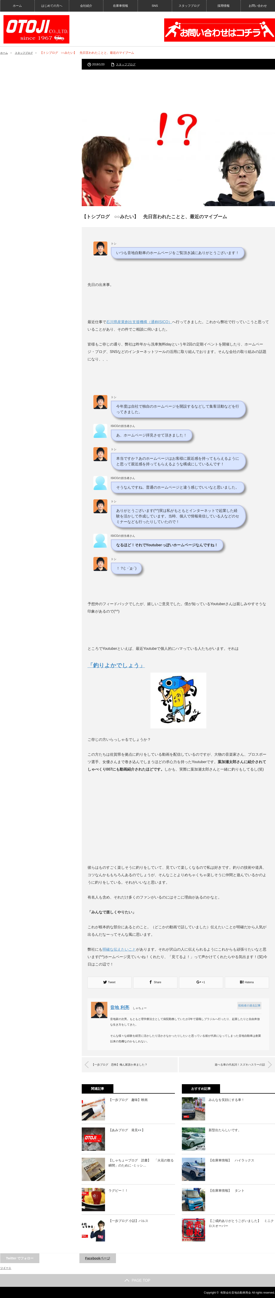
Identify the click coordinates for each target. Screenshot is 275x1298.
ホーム (17, 5)
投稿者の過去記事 (249, 1005)
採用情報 (223, 5)
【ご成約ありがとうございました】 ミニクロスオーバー (241, 1222)
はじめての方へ (51, 5)
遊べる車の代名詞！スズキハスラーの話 (234, 1064)
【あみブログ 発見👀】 (127, 1129)
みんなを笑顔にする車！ (226, 1099)
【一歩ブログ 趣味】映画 (128, 1099)
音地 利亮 (121, 1007)
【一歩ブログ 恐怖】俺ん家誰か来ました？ (126, 1064)
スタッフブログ (189, 5)
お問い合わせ (258, 5)
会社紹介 (86, 5)
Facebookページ (97, 1258)
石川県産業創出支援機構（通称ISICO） (139, 322)
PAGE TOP (137, 1280)
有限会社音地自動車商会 (235, 1292)
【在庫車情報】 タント (226, 1190)
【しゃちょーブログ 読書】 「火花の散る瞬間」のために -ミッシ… (141, 1162)
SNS (155, 5)
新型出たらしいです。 (225, 1129)
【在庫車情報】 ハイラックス (231, 1160)
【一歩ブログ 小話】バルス (129, 1220)
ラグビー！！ (118, 1190)
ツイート (5, 1267)
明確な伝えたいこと (119, 949)
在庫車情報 (120, 5)
